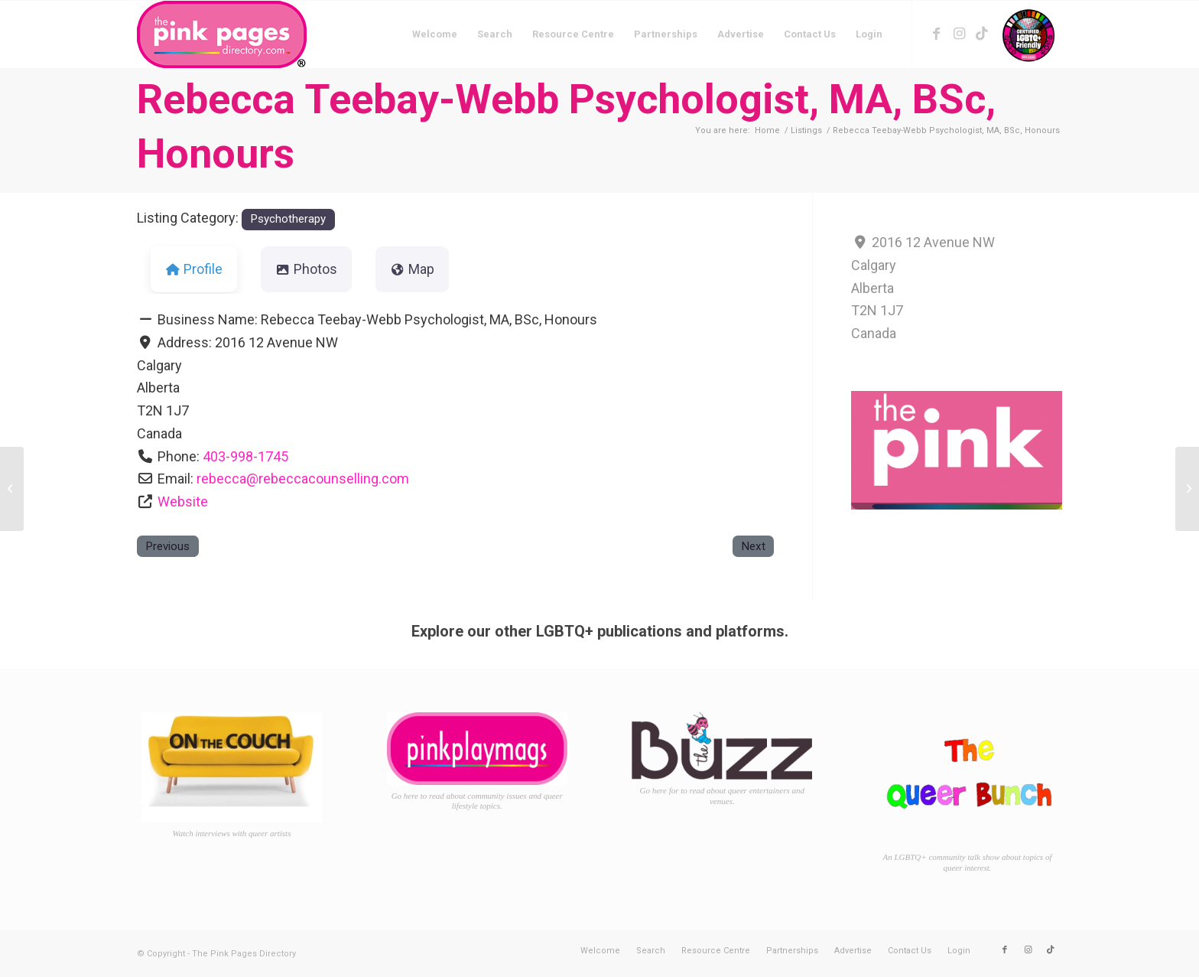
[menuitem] (434, 34)
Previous (167, 546)
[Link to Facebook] (935, 33)
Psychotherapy (288, 219)
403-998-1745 (245, 456)
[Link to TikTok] (981, 33)
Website (183, 501)
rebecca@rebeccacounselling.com (303, 479)
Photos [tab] (306, 269)
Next (753, 546)
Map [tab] (412, 269)
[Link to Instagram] (958, 33)
